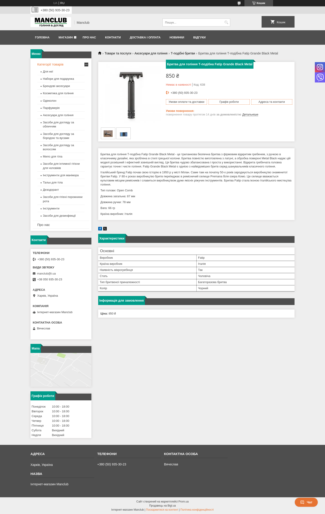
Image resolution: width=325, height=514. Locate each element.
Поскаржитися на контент (162, 509)
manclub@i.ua (46, 273)
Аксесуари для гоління (151, 53)
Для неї (48, 71)
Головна (42, 37)
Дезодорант (51, 189)
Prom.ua (184, 501)
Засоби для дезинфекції (59, 215)
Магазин (65, 37)
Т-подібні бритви (183, 53)
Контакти (113, 37)
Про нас (89, 37)
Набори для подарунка (58, 78)
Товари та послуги (117, 53)
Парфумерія (51, 108)
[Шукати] (226, 22)
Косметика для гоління (58, 93)
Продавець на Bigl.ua (162, 505)
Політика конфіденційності (197, 509)
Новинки (176, 37)
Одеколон (49, 100)
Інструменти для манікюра (61, 175)
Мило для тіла (52, 156)
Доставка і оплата (145, 37)
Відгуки (199, 37)
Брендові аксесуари (56, 86)
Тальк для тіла (53, 182)
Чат (306, 502)
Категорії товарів (50, 64)
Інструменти (51, 208)
